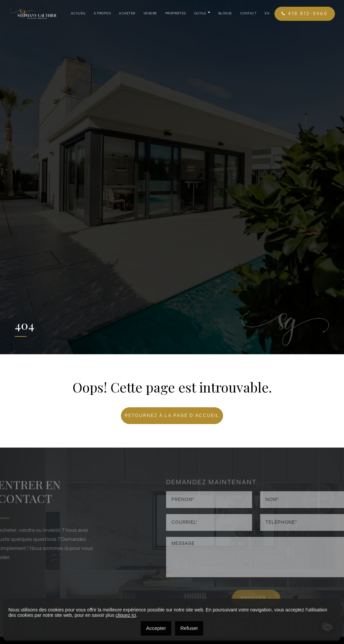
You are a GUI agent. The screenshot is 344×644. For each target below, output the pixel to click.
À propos (102, 13)
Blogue (225, 13)
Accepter (156, 628)
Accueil (78, 13)
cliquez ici (126, 615)
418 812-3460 (305, 13)
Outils (200, 13)
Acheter (127, 13)
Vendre (150, 13)
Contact (248, 13)
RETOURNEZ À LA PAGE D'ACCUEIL (172, 415)
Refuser (189, 628)
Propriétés (175, 13)
